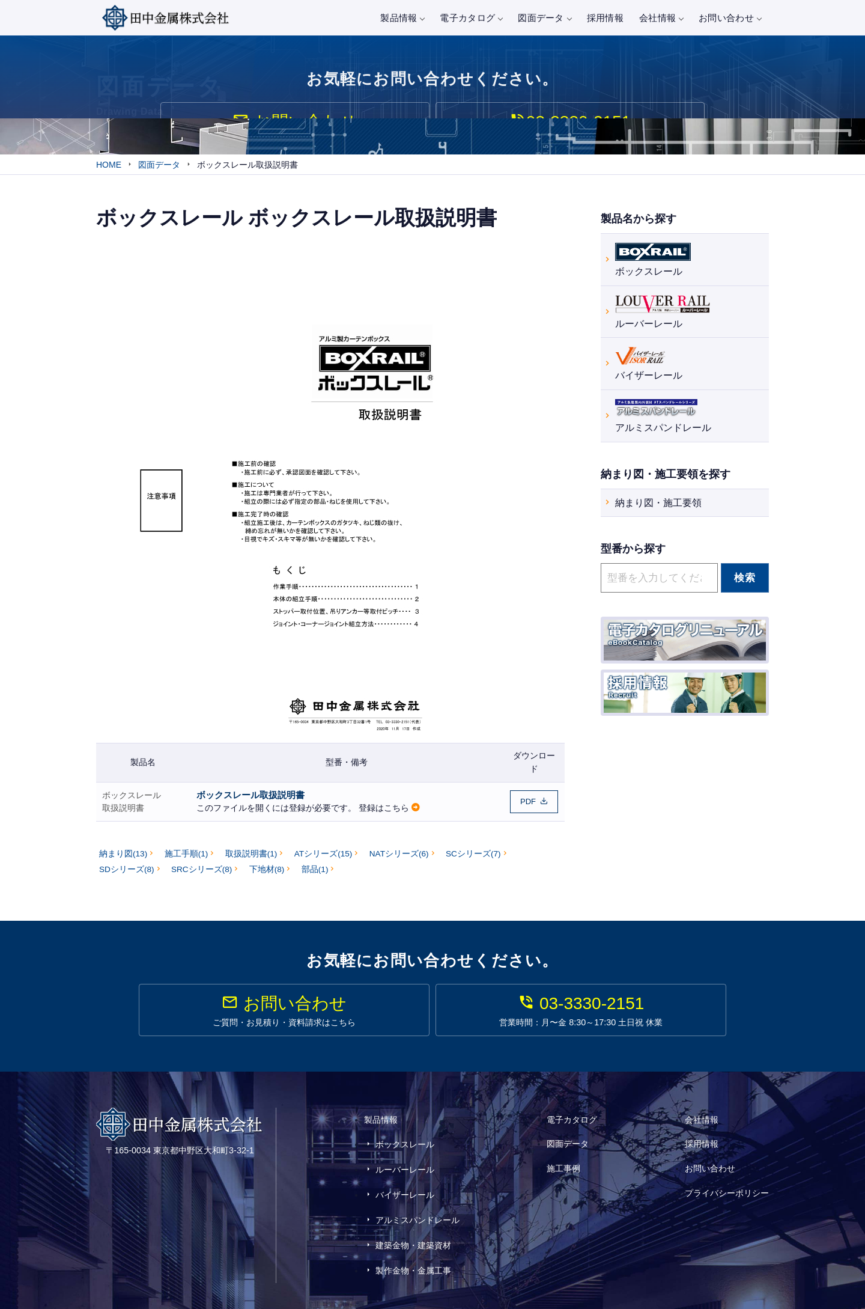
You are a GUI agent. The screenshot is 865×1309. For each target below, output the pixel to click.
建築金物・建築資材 (413, 1220)
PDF (528, 806)
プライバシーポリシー (727, 1181)
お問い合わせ (730, 18)
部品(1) (315, 874)
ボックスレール (131, 800)
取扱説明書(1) (251, 859)
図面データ (544, 18)
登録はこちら (384, 814)
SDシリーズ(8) (126, 874)
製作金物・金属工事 (413, 1238)
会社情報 (661, 18)
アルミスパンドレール (663, 416)
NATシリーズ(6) (399, 859)
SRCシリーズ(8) (201, 874)
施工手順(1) (186, 859)
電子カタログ (471, 18)
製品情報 (402, 18)
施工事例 (563, 1165)
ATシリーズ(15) (323, 859)
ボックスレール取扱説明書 (250, 800)
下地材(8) (267, 874)
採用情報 (605, 18)
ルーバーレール (662, 312)
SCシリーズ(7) (473, 859)
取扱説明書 (123, 813)
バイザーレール (648, 364)
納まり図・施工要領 (658, 504)
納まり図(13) (123, 859)
